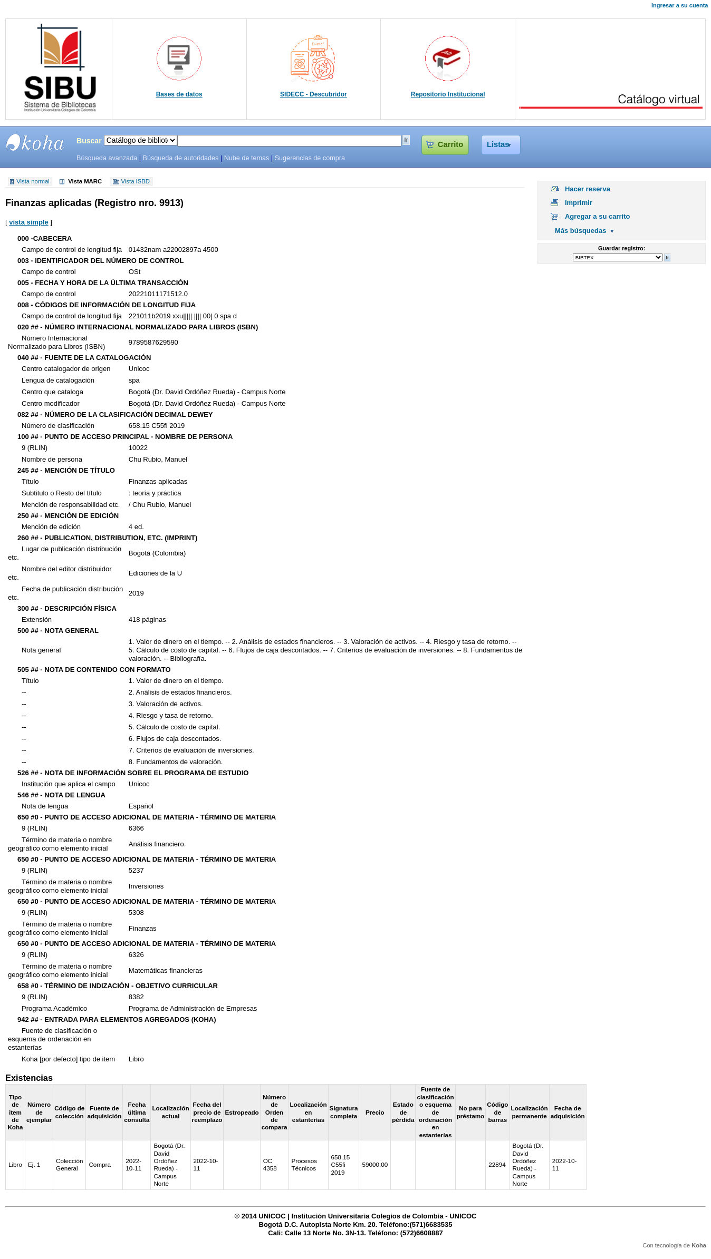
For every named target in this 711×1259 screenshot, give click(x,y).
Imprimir (578, 203)
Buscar (89, 140)
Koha (698, 1245)
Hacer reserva (587, 189)
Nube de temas (247, 158)
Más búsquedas (581, 231)
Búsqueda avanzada (106, 158)
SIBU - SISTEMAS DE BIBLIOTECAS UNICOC (35, 142)
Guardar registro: (621, 248)
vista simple (28, 222)
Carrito (450, 144)
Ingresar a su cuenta (679, 5)
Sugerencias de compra (310, 158)
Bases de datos (179, 94)
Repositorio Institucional (448, 94)
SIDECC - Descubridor (313, 94)
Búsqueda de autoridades (180, 158)
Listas (498, 144)
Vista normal (33, 182)
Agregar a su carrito (597, 216)
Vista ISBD (135, 182)
